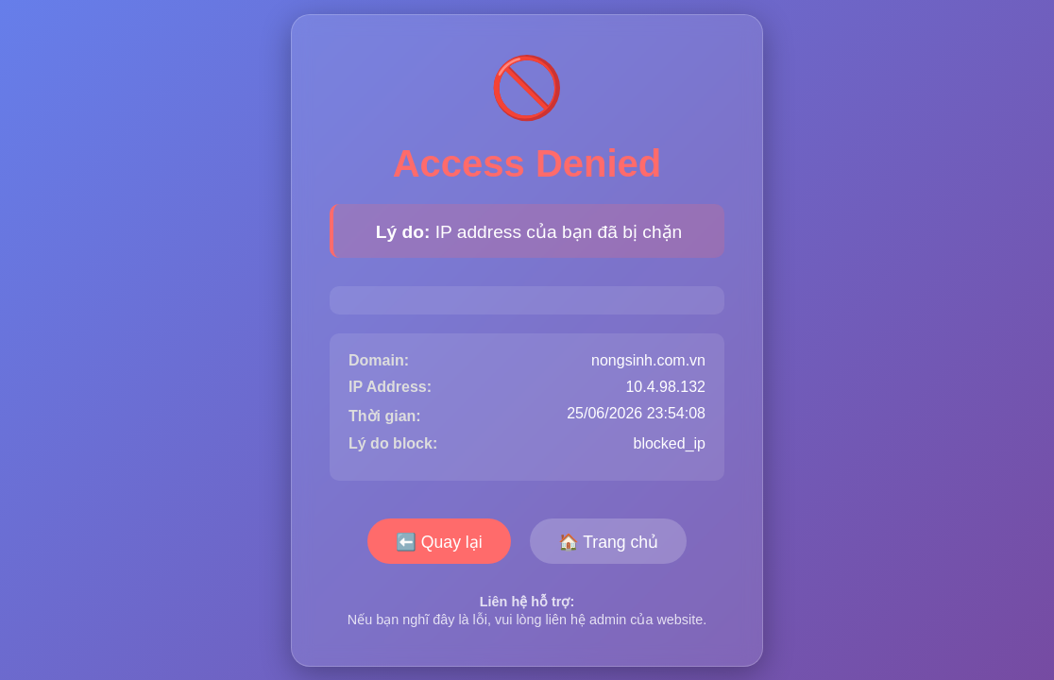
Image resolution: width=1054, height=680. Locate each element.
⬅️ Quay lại (439, 542)
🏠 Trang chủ (608, 542)
